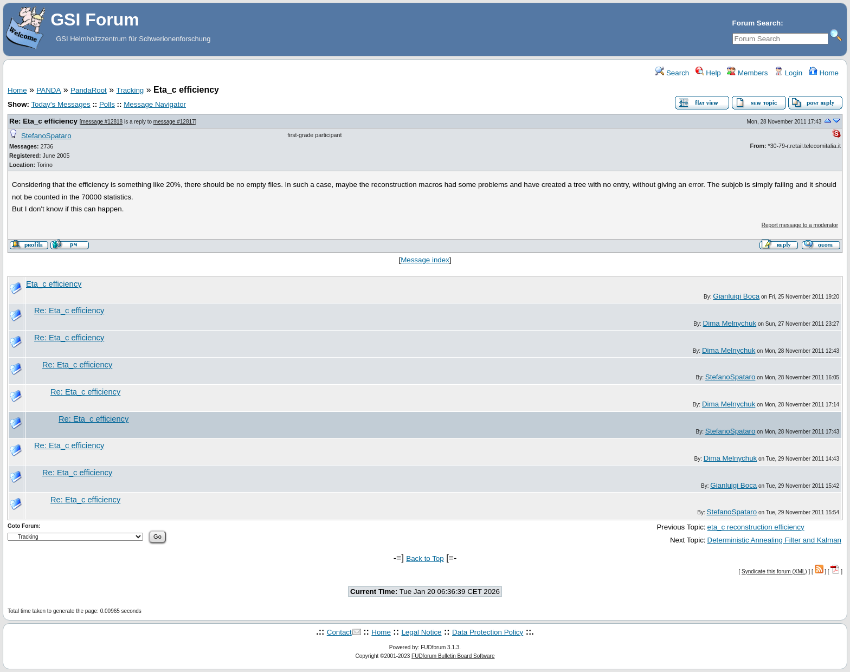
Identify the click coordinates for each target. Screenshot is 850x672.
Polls (107, 104)
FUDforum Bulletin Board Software (452, 656)
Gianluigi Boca (736, 296)
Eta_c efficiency (53, 284)
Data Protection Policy (487, 632)
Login (788, 73)
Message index (425, 260)
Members (747, 73)
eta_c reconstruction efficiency (755, 527)
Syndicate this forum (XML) (774, 571)
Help (708, 73)
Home (824, 73)
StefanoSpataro (46, 136)
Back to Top (424, 558)
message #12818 (102, 122)
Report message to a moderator (800, 225)
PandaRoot (88, 90)
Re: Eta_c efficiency (43, 121)
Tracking (130, 90)
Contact (339, 632)
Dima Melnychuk (730, 323)
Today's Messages (60, 104)
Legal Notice (421, 632)
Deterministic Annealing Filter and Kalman (774, 540)
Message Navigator (155, 104)
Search (672, 73)
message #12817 (174, 122)
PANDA (48, 90)
